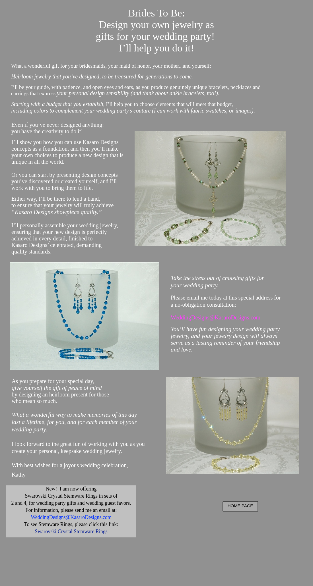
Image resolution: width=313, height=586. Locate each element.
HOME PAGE (240, 505)
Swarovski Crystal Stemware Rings (71, 531)
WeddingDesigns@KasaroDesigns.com (215, 317)
